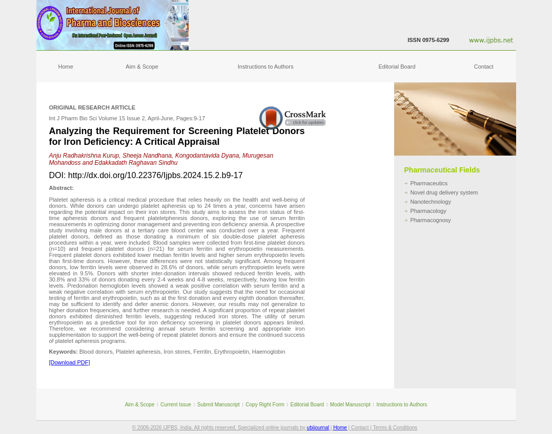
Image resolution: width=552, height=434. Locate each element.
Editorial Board (396, 66)
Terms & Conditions (395, 427)
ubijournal (318, 427)
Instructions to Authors (266, 66)
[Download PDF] (69, 362)
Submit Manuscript (218, 404)
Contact (484, 66)
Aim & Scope (142, 66)
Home (65, 66)
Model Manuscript (350, 404)
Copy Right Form (265, 404)
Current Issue (175, 404)
